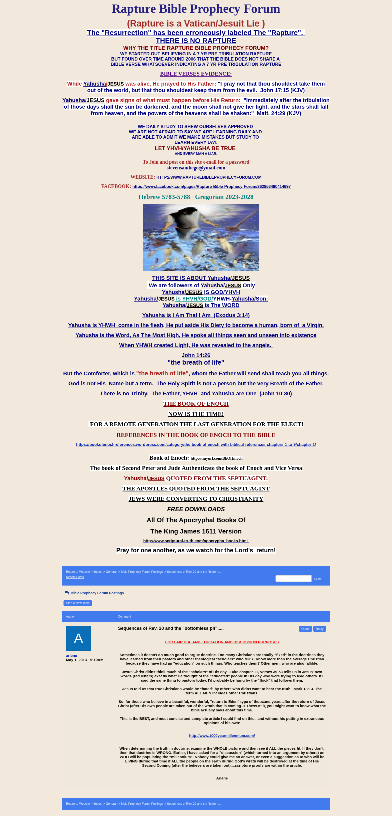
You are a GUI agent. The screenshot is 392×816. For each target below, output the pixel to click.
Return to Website (78, 572)
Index (98, 572)
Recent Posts (75, 577)
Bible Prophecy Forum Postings (142, 572)
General (111, 572)
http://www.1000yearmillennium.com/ (222, 735)
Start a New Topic (78, 603)
